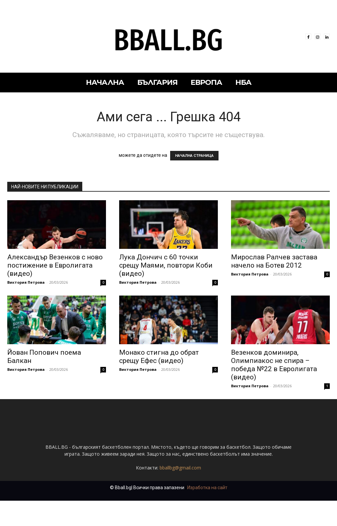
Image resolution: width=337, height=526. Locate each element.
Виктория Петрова (26, 282)
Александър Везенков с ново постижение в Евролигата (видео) (55, 265)
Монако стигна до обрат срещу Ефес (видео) (159, 356)
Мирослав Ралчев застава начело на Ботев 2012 (274, 261)
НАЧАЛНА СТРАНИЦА (194, 156)
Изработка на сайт (207, 512)
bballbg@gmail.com (180, 493)
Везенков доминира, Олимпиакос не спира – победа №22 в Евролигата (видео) (274, 364)
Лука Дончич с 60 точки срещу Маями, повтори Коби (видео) (166, 265)
